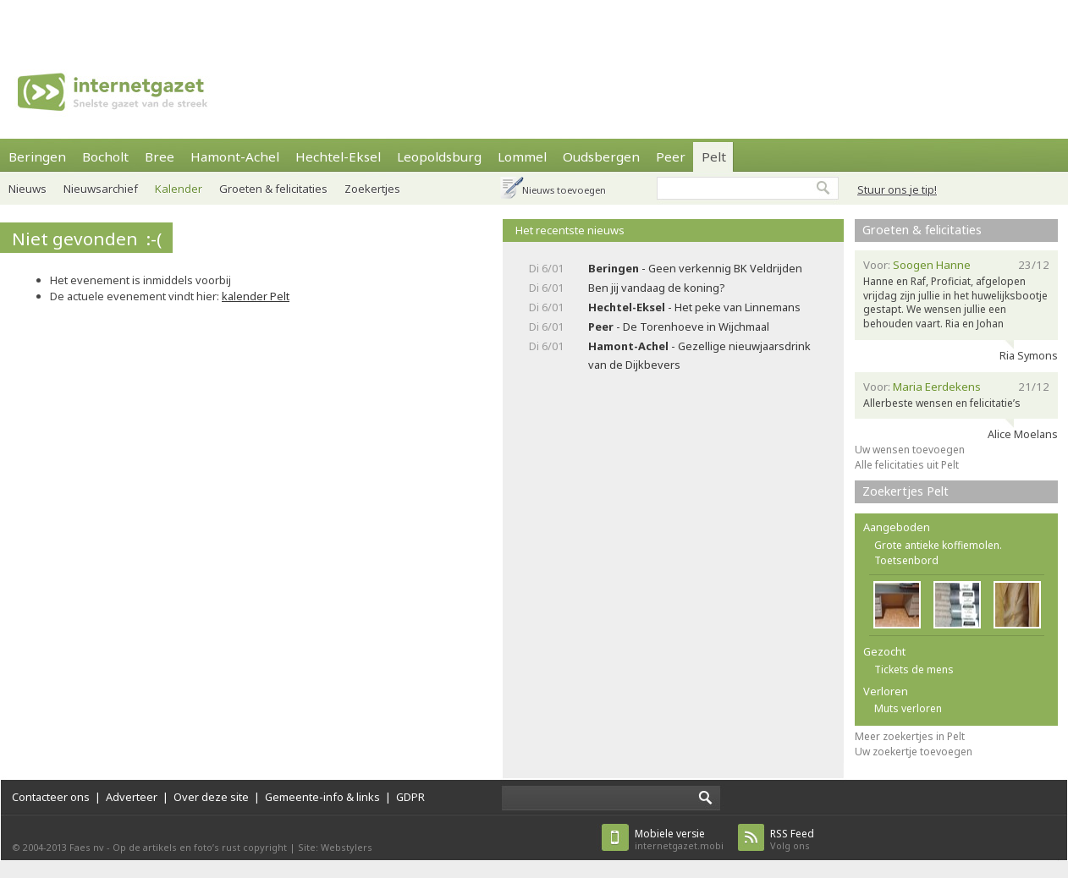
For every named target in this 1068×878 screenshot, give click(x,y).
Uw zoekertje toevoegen (913, 751)
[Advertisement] (264, 21)
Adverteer (131, 796)
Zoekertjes (372, 188)
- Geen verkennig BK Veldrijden (695, 268)
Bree (159, 156)
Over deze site (211, 796)
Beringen (37, 156)
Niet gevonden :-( (87, 238)
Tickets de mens (914, 669)
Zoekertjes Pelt (905, 491)
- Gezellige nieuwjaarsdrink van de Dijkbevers (699, 354)
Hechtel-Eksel (338, 156)
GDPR (410, 796)
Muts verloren (908, 708)
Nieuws (27, 188)
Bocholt (105, 156)
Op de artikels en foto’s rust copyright (200, 847)
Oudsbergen (601, 156)
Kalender (178, 188)
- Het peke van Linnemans (694, 307)
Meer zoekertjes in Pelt (910, 736)
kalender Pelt (255, 296)
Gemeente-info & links (322, 796)
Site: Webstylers (335, 847)
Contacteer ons (51, 796)
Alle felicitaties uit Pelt (907, 465)
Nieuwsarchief (100, 188)
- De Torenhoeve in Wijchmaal (678, 326)
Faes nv (86, 847)
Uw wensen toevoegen (910, 449)
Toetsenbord (906, 560)
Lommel (522, 156)
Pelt (714, 156)
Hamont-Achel (234, 156)
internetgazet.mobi (679, 839)
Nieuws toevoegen (564, 190)
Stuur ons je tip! (897, 189)
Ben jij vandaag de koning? (656, 287)
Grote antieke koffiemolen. (938, 545)
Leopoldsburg (439, 156)
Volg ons (792, 839)
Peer (670, 156)
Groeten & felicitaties (273, 188)
